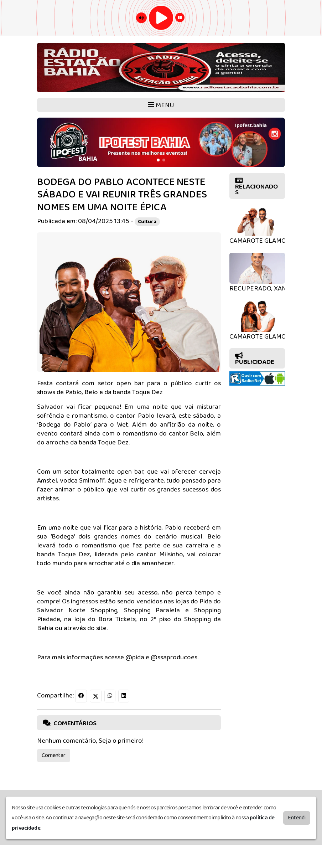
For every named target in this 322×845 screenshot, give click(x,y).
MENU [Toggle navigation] (161, 105)
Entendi (297, 816)
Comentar (54, 755)
